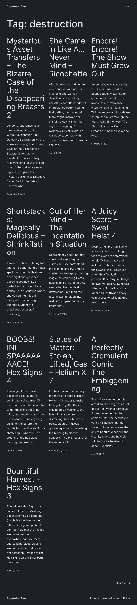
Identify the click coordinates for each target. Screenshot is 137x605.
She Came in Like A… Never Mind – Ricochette (68, 57)
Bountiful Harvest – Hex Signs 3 (24, 483)
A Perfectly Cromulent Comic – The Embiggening (109, 364)
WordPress (123, 598)
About (127, 6)
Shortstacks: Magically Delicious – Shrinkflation (26, 231)
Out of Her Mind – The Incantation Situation (68, 227)
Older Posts (123, 583)
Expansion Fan (16, 6)
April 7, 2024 (55, 153)
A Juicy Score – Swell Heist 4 (104, 223)
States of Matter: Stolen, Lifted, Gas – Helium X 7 (68, 360)
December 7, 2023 (58, 314)
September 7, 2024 (16, 194)
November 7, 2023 (100, 310)
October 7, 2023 (14, 450)
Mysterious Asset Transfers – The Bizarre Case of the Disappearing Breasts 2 (25, 78)
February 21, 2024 (100, 144)
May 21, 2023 (13, 570)
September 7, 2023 (58, 450)
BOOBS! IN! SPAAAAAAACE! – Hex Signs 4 (24, 360)
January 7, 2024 (14, 322)
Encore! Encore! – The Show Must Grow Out (110, 57)
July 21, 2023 (97, 454)
